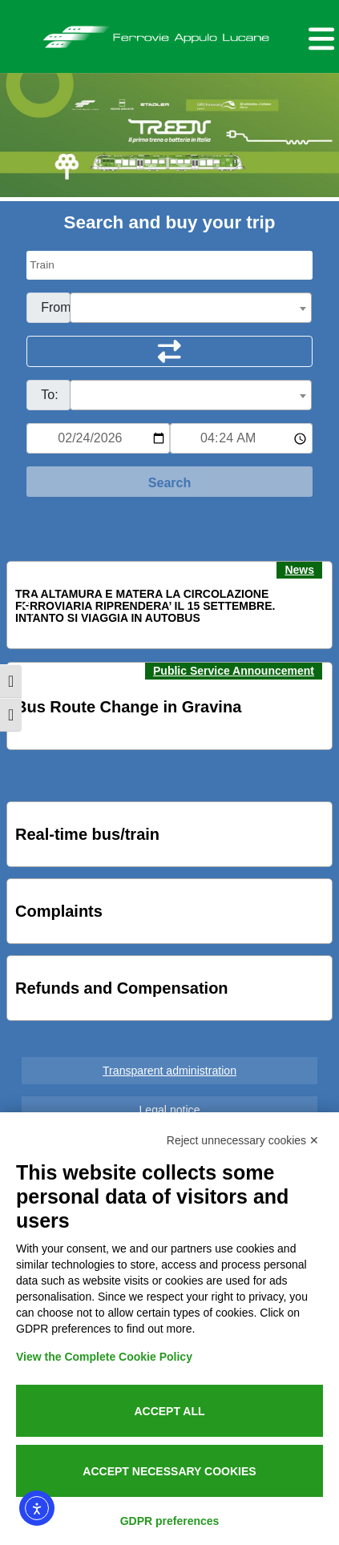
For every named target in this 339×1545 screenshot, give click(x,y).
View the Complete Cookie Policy (104, 1356)
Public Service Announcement (233, 670)
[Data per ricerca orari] (97, 438)
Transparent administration (169, 1070)
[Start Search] (169, 481)
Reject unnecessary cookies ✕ (243, 1140)
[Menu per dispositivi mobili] (319, 36)
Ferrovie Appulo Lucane (170, 33)
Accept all (169, 1411)
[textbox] (191, 308)
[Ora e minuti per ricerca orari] (241, 438)
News (299, 569)
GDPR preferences (170, 1521)
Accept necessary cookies (169, 1471)
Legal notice (169, 1109)
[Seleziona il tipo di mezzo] (169, 265)
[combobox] (191, 307)
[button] (29, 606)
